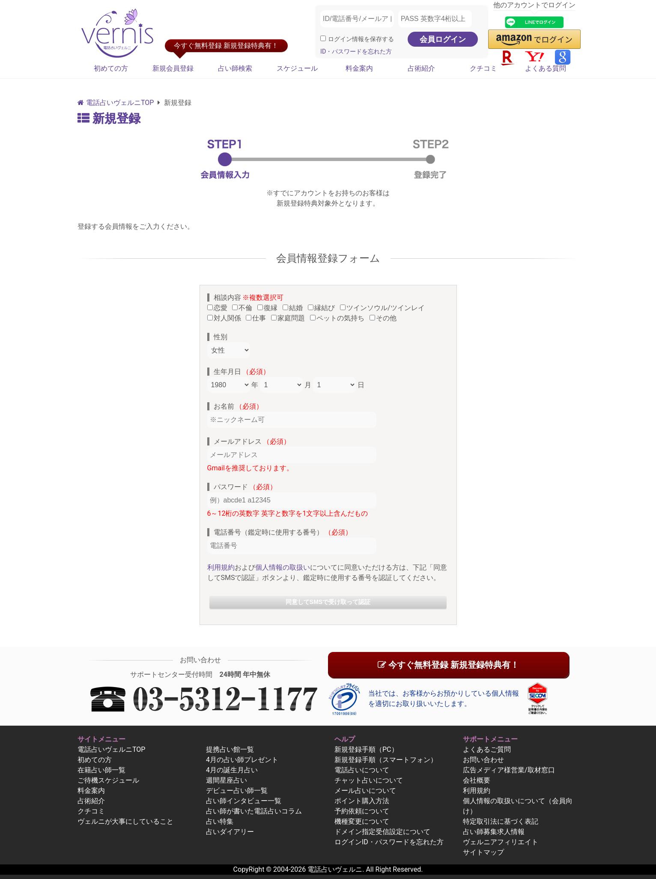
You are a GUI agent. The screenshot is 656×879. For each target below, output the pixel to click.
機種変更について (361, 821)
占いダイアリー (230, 832)
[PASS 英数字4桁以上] (435, 18)
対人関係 (226, 318)
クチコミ (483, 68)
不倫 (244, 308)
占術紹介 (421, 68)
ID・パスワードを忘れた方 (356, 51)
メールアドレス (252, 441)
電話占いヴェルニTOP (111, 749)
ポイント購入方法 (361, 801)
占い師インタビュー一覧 (243, 801)
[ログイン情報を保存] (323, 38)
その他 (385, 318)
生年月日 (242, 372)
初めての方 (111, 68)
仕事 (257, 318)
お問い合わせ (483, 760)
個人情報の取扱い (282, 567)
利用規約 (221, 567)
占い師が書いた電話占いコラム (254, 811)
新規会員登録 (173, 68)
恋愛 (219, 308)
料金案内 (359, 68)
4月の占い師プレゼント (242, 760)
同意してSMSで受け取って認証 (328, 601)
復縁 (269, 308)
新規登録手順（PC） (366, 749)
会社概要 (476, 780)
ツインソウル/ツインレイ (384, 308)
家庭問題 (289, 318)
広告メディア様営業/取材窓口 (509, 770)
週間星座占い (226, 780)
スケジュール (297, 68)
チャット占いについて (368, 780)
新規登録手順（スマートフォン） (385, 760)
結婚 (294, 308)
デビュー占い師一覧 (237, 790)
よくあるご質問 (487, 749)
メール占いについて (365, 790)
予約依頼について (361, 811)
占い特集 (219, 821)
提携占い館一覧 (230, 749)
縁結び (323, 308)
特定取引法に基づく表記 (500, 821)
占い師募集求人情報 (494, 832)
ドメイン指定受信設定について (382, 832)
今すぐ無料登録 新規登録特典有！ (448, 665)
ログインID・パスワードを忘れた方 (389, 842)
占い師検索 (235, 68)
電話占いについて (361, 770)
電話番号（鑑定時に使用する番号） (283, 532)
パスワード (245, 487)
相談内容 (249, 297)
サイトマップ (483, 852)
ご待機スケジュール (108, 780)
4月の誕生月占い (232, 770)
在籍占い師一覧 (101, 770)
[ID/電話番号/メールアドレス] (357, 18)
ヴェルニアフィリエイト (500, 842)
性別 (220, 337)
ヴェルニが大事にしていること (125, 821)
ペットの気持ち (339, 318)
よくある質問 (545, 68)
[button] (534, 39)
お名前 (238, 406)
